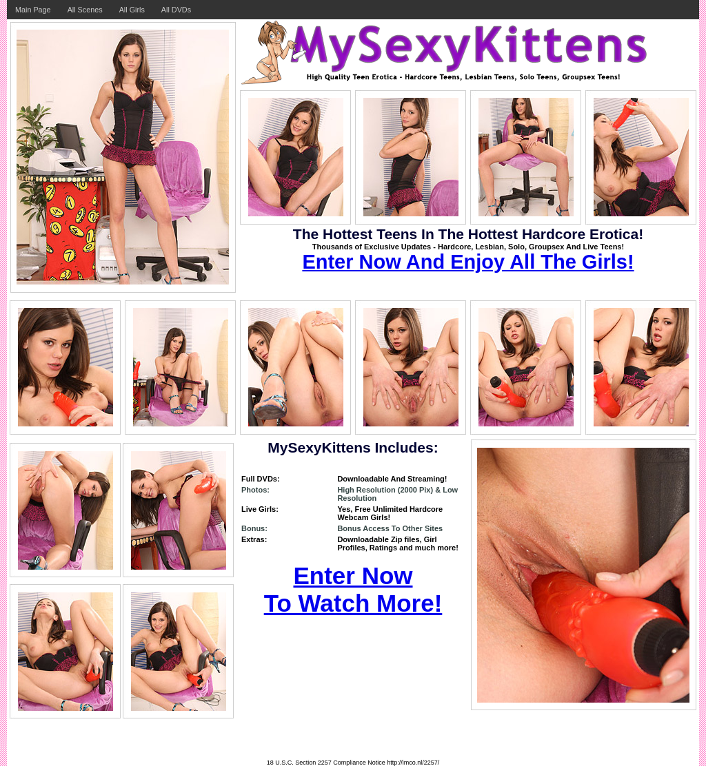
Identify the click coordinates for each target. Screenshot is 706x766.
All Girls (132, 10)
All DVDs (176, 10)
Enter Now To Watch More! (353, 589)
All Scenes (85, 10)
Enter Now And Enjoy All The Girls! (468, 262)
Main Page (33, 10)
